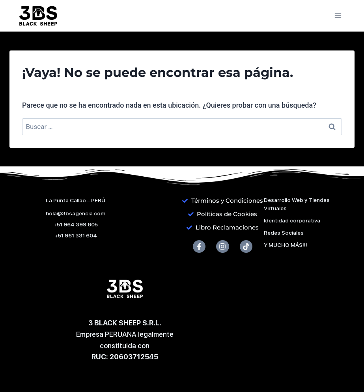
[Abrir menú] (337, 15)
